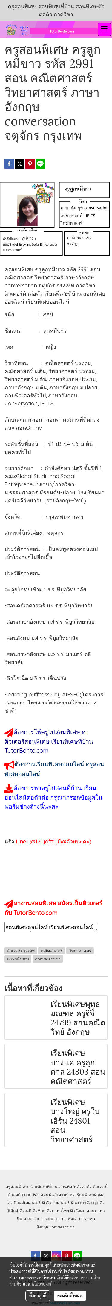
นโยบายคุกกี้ (42, 1284)
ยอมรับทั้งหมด (69, 1295)
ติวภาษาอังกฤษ (84, 1202)
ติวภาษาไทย (58, 1210)
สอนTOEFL (56, 1219)
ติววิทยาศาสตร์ (56, 1202)
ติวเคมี (25, 1210)
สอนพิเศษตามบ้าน (57, 1194)
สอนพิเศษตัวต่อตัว (75, 1186)
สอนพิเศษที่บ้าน (43, 1186)
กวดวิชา (31, 1194)
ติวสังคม (77, 1210)
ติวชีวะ (39, 1210)
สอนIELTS (77, 1219)
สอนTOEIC (34, 1219)
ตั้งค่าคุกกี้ (37, 1295)
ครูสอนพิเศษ (16, 1186)
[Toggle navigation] (104, 29)
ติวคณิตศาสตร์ (27, 1202)
